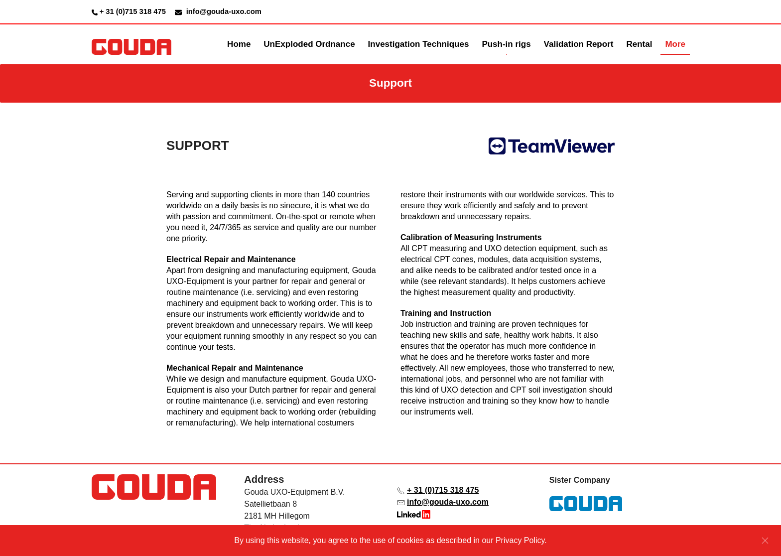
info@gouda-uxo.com (448, 502)
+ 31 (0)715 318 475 (134, 11)
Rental (639, 44)
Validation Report (579, 44)
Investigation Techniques (418, 44)
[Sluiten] (765, 540)
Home (239, 44)
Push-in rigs (506, 44)
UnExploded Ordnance (309, 44)
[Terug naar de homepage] (131, 44)
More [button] (675, 44)
